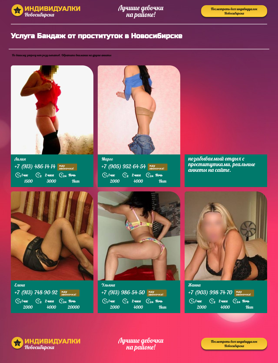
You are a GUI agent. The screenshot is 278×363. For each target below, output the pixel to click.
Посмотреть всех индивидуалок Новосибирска (234, 11)
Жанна (194, 285)
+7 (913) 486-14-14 (46, 167)
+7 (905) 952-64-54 (134, 167)
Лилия (20, 159)
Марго (107, 159)
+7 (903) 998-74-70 (221, 293)
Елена (20, 285)
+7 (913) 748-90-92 (47, 293)
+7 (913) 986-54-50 (134, 293)
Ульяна (108, 285)
